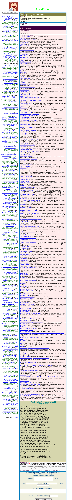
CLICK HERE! (36, 446)
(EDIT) (23, 13)
